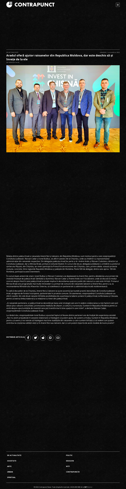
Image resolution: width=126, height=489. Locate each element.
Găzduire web (75, 487)
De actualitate (12, 52)
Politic (69, 455)
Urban (10, 472)
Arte (9, 466)
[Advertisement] (63, 29)
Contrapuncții (73, 472)
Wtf (68, 466)
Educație (70, 461)
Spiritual (11, 477)
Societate (11, 461)
